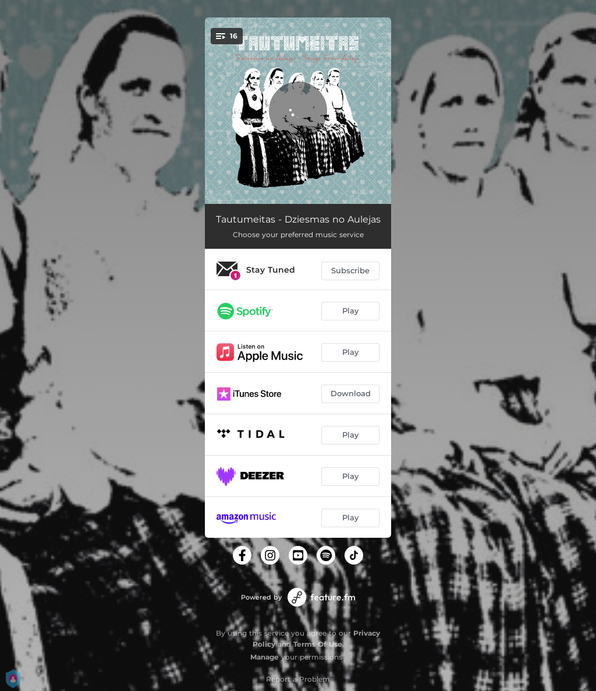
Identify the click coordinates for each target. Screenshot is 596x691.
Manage (264, 657)
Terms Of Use (317, 644)
